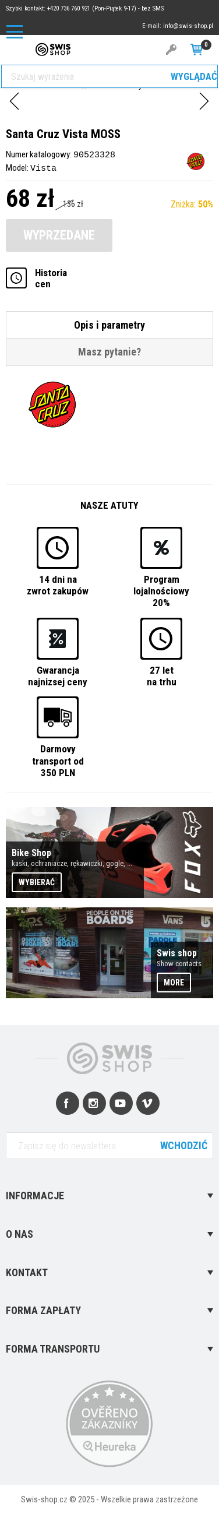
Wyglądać (194, 76)
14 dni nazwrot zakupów (58, 584)
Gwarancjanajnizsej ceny (57, 675)
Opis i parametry (109, 324)
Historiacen (51, 278)
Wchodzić (183, 1145)
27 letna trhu (161, 675)
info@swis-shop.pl (188, 26)
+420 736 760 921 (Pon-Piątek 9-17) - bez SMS (105, 8)
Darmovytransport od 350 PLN (58, 760)
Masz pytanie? (109, 351)
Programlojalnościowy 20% (161, 590)
